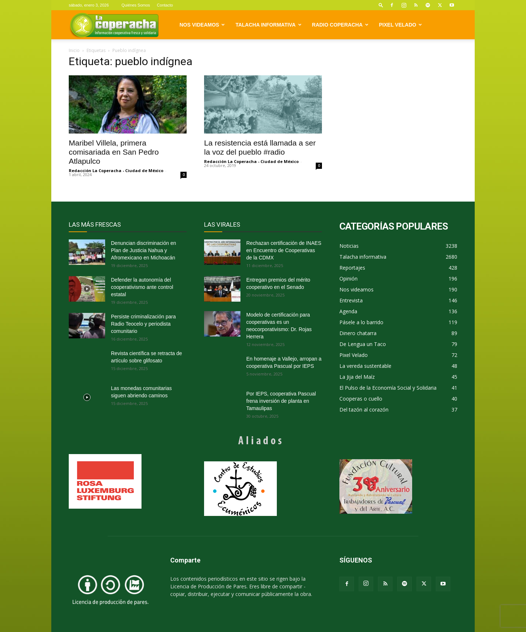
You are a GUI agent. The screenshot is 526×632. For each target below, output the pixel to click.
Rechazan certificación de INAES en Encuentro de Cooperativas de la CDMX (283, 250)
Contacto (165, 5)
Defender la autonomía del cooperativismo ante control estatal (142, 287)
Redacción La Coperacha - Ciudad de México (116, 170)
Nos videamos (202, 25)
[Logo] (114, 25)
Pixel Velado (400, 25)
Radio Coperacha (340, 25)
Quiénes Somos (135, 5)
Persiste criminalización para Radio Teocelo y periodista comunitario (143, 324)
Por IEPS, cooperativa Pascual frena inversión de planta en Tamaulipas (281, 401)
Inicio (74, 50)
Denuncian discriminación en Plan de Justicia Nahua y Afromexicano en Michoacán (143, 250)
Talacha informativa (268, 25)
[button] (380, 5)
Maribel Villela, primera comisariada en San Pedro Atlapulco (114, 152)
